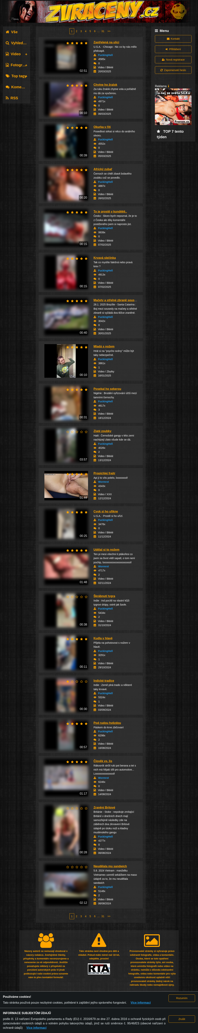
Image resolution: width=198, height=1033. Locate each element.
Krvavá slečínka (105, 257)
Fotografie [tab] (17, 65)
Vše (12, 32)
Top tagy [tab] (16, 76)
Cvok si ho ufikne (106, 511)
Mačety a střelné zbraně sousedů (117, 300)
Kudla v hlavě (103, 638)
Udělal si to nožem (106, 549)
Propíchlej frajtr (104, 473)
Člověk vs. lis (103, 761)
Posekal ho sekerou (107, 388)
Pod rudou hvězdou (107, 722)
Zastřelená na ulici (106, 42)
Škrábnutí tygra (104, 596)
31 (102, 31)
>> (108, 31)
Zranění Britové (104, 807)
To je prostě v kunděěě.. (110, 211)
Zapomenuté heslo (173, 70)
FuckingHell (105, 55)
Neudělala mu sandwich (110, 866)
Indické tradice (104, 680)
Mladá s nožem (104, 346)
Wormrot (103, 481)
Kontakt (173, 38)
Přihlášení (173, 49)
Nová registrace (173, 59)
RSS (12, 98)
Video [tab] (13, 54)
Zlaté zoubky (102, 431)
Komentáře (18, 87)
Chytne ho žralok (105, 84)
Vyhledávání (19, 43)
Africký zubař (103, 169)
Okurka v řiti (102, 126)
